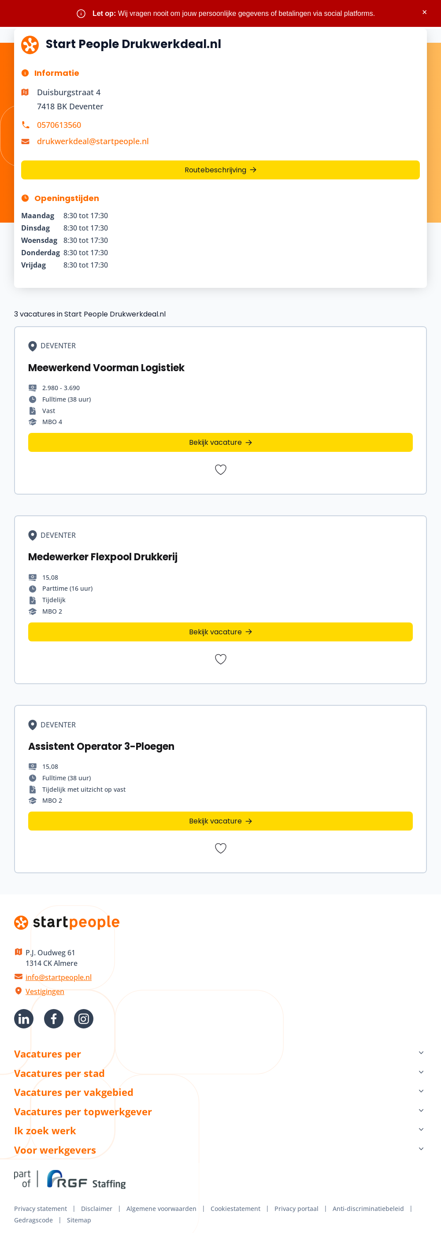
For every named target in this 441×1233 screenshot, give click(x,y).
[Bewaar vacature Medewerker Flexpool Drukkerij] (220, 659)
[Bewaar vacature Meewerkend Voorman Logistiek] (220, 470)
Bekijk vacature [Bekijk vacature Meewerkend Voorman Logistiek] (215, 442)
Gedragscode (33, 1220)
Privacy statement (40, 1208)
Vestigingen (45, 991)
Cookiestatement (235, 1208)
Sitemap (79, 1220)
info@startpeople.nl (59, 977)
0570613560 (59, 124)
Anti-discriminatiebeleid (368, 1208)
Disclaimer (96, 1208)
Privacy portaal (296, 1208)
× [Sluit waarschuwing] (424, 12)
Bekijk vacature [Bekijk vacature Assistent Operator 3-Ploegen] (215, 821)
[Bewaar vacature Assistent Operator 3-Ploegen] (220, 848)
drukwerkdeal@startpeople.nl (93, 141)
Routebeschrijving (215, 170)
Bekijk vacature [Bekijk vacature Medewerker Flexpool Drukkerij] (215, 632)
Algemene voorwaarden (161, 1208)
